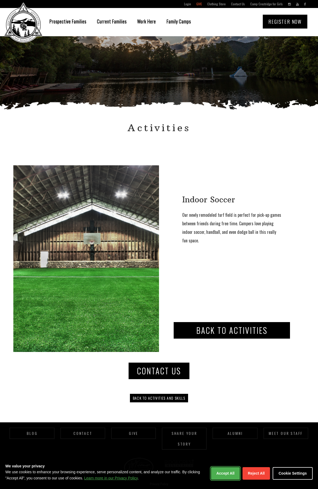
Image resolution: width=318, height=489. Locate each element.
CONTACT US (159, 371)
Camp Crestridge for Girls (266, 4)
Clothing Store (216, 4)
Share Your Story (184, 438)
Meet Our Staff (286, 433)
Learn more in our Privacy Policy (111, 478)
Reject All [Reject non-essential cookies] (256, 473)
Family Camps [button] (178, 21)
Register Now (285, 21)
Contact (82, 433)
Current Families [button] (111, 21)
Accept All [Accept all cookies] (225, 473)
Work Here (146, 21)
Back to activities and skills (159, 398)
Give (199, 4)
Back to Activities (232, 330)
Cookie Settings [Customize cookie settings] (293, 473)
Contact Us (238, 4)
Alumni (235, 433)
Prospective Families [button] (67, 21)
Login (187, 4)
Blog (32, 433)
